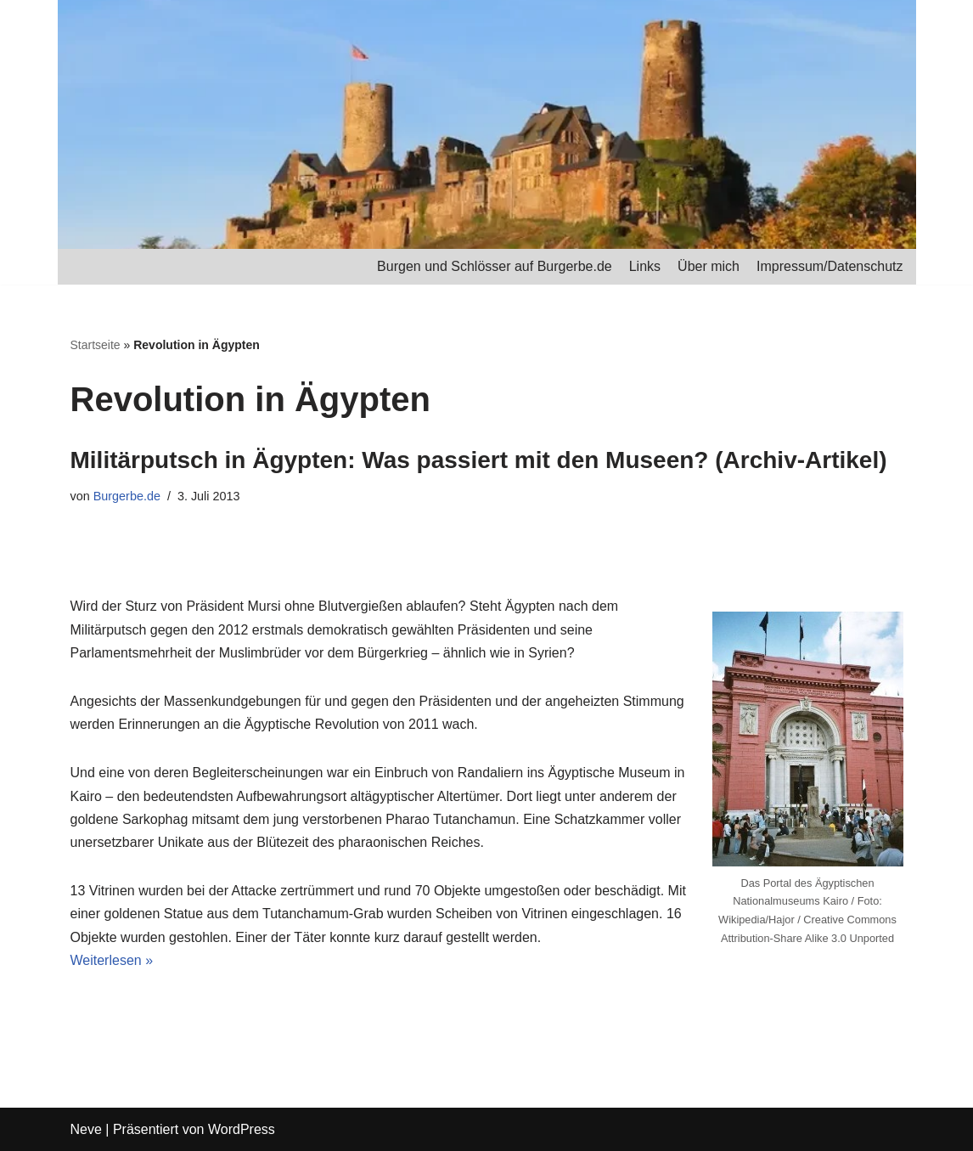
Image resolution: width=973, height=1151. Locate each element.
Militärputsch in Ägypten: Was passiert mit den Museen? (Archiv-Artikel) (478, 460)
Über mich (709, 266)
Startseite (95, 345)
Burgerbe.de (126, 496)
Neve (86, 1129)
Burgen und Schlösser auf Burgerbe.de (494, 266)
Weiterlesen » (112, 960)
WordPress (241, 1129)
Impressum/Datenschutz (829, 266)
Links (645, 266)
